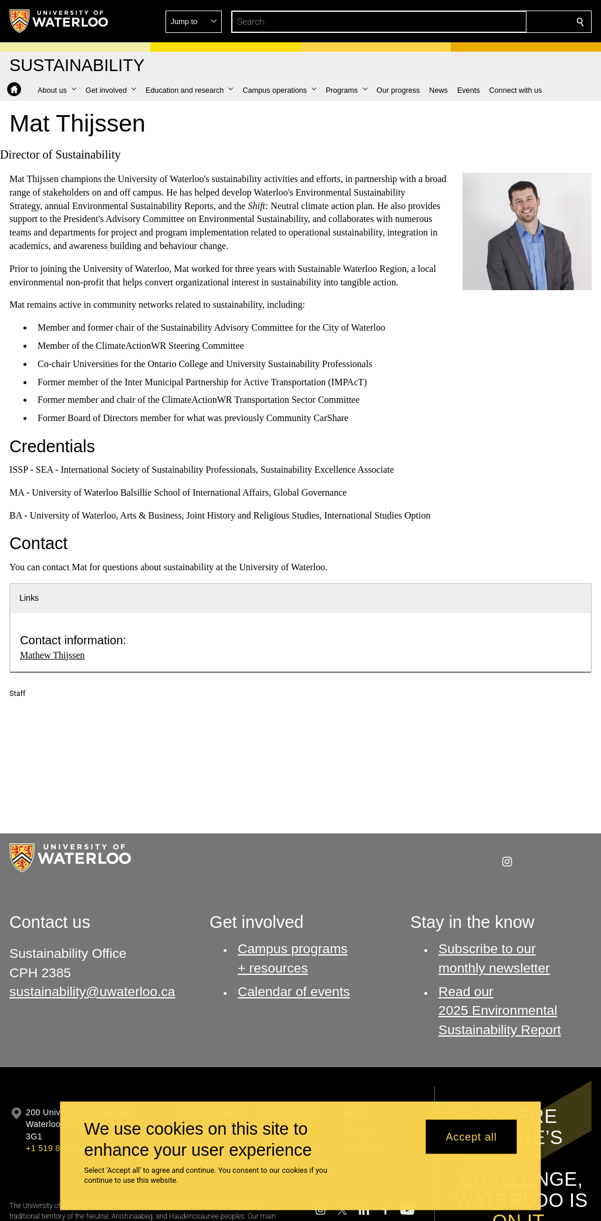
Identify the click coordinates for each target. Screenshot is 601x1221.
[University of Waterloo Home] (59, 21)
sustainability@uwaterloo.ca (92, 991)
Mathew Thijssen (52, 655)
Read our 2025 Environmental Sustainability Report (499, 1010)
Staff (17, 693)
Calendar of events (294, 991)
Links (29, 598)
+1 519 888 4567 (59, 1148)
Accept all (471, 1136)
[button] (495, 21)
